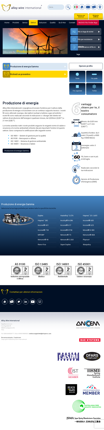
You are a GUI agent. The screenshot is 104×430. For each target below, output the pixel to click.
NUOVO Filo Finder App (88, 23)
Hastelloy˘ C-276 (67, 216)
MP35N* (41, 235)
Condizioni (17, 337)
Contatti (72, 23)
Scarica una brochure (81, 16)
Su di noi (62, 23)
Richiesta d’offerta (96, 16)
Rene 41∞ (42, 245)
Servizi (25, 23)
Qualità (52, 23)
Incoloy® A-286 (66, 221)
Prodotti (16, 23)
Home (6, 23)
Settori (33, 23)
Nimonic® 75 (65, 235)
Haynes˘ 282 (43, 221)
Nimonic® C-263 (67, 240)
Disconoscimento (7, 337)
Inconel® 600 (88, 221)
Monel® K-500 (89, 230)
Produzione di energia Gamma (16, 151)
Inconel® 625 (88, 225)
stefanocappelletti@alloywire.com (40, 333)
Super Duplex (65, 245)
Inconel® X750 (66, 230)
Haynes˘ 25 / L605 (90, 216)
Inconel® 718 (43, 230)
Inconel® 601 (43, 225)
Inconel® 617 (65, 225)
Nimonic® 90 (43, 240)
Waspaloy (87, 245)
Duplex (40, 216)
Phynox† (86, 240)
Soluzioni (42, 23)
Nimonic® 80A (89, 235)
